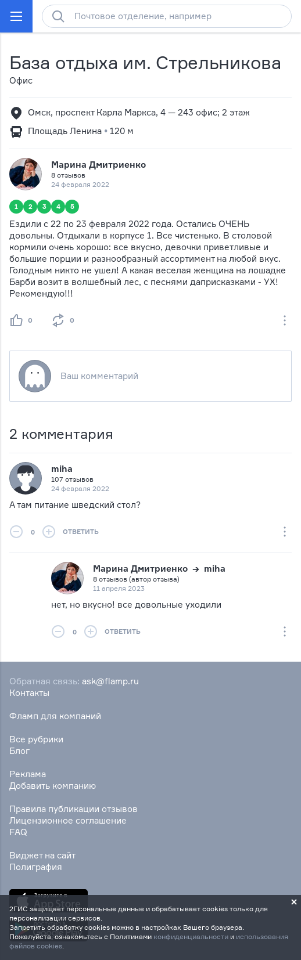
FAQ (18, 832)
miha (62, 468)
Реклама (27, 773)
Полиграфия (35, 866)
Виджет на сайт (42, 855)
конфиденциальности (190, 936)
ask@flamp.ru (110, 681)
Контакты (29, 692)
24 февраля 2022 (80, 488)
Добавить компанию (52, 785)
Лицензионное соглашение (68, 820)
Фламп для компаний (55, 715)
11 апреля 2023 (119, 588)
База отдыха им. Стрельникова (145, 62)
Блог (19, 750)
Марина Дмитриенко (98, 164)
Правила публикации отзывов (73, 808)
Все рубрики (36, 739)
